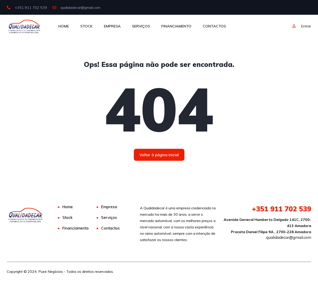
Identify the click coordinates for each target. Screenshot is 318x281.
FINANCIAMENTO (176, 26)
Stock (67, 217)
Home (67, 206)
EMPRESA (112, 26)
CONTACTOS (214, 26)
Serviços (109, 217)
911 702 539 (281, 209)
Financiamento (75, 228)
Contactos (110, 228)
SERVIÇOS (141, 26)
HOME (63, 26)
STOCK (86, 26)
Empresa (109, 206)
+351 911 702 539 (27, 7)
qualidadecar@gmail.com (76, 7)
